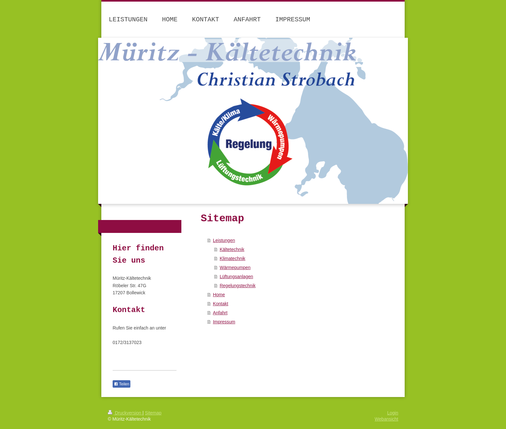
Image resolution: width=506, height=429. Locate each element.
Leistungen (224, 240)
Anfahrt (220, 312)
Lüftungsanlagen (236, 276)
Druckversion (125, 412)
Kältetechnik (232, 249)
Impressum (224, 321)
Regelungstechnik (238, 285)
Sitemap (153, 412)
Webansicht (386, 419)
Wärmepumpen (235, 267)
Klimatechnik (232, 258)
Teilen (121, 384)
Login (392, 412)
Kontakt (220, 303)
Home (219, 294)
